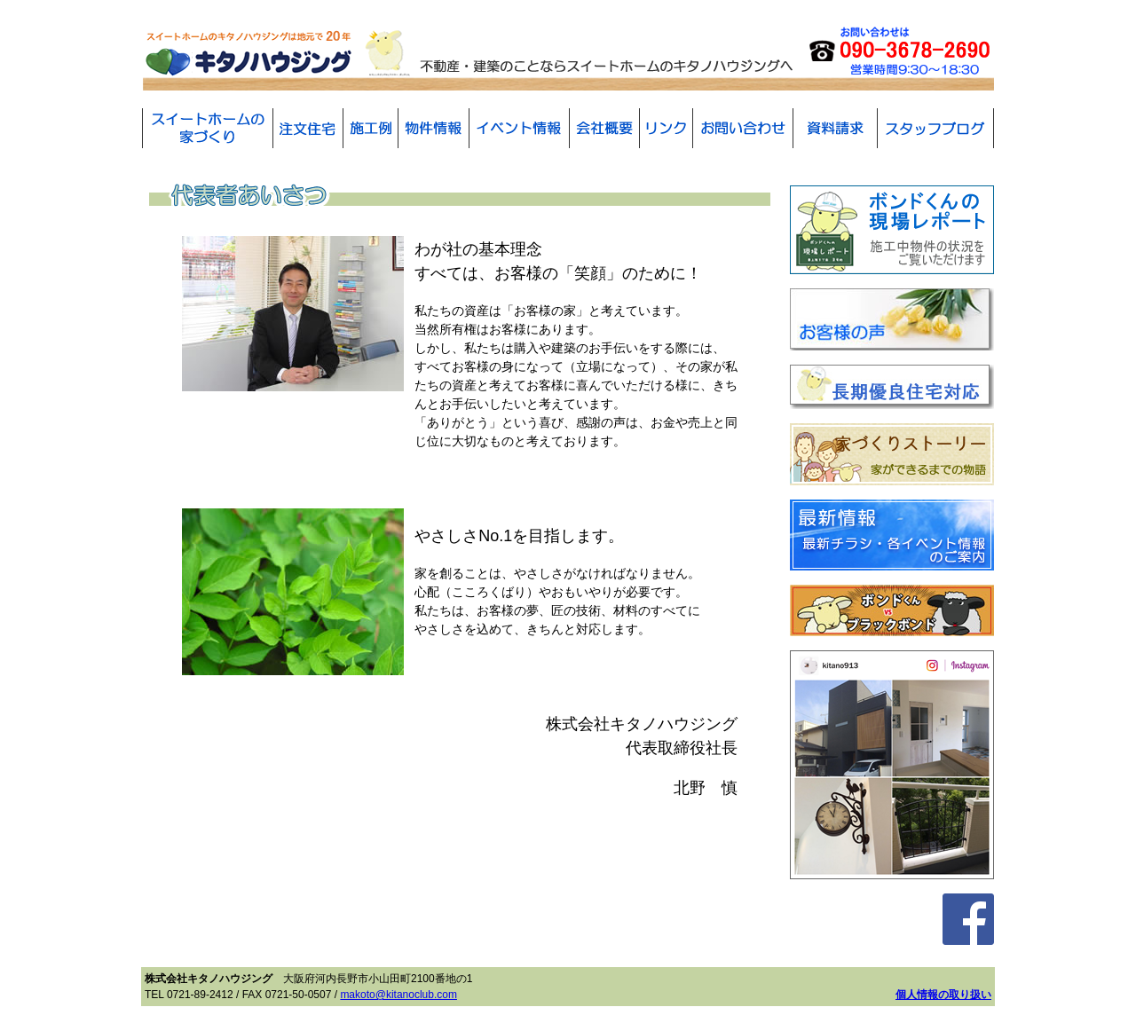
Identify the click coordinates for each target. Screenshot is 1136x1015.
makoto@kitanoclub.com (398, 994)
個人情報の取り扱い (943, 994)
